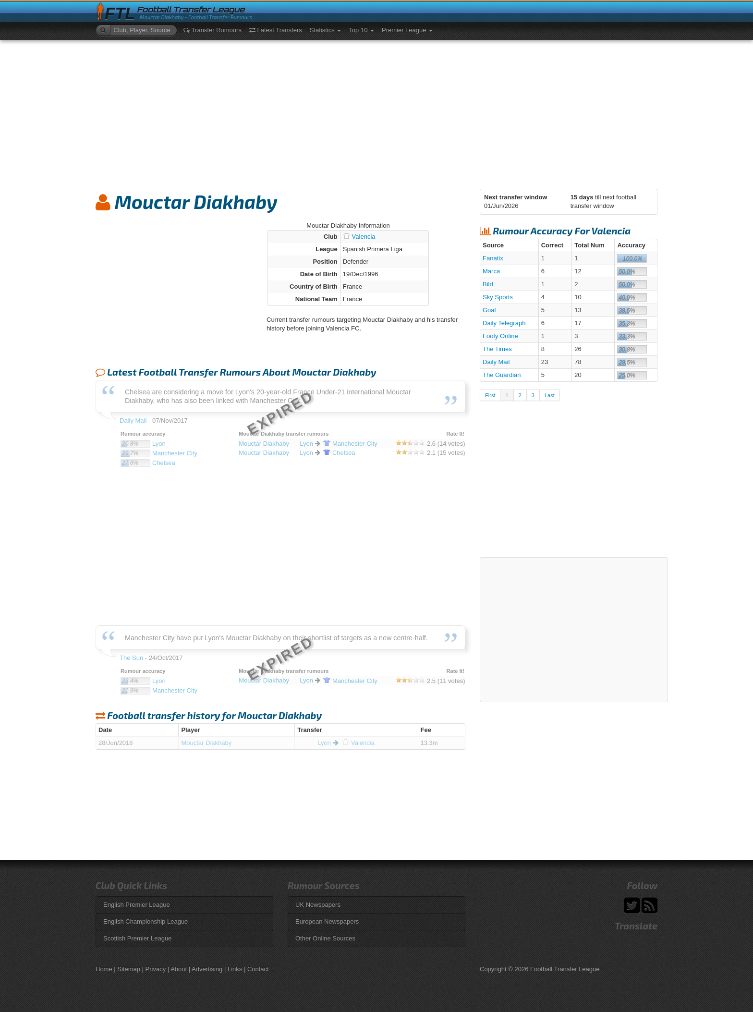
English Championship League (145, 921)
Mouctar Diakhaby (206, 742)
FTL (120, 13)
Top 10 (361, 30)
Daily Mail (496, 362)
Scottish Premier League (137, 938)
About (178, 969)
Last (550, 395)
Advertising (207, 969)
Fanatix (493, 258)
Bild (488, 284)
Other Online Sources (325, 938)
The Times (497, 349)
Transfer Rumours (212, 30)
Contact (258, 969)
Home (104, 969)
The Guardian (502, 374)
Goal (489, 310)
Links (235, 969)
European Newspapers (327, 921)
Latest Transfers (275, 30)
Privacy (156, 969)
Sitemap (128, 969)
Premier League (407, 30)
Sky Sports (498, 297)
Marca (491, 271)
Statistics (325, 30)
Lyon (324, 742)
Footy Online (500, 336)
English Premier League (136, 904)
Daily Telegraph (504, 323)
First (490, 395)
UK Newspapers (317, 904)
